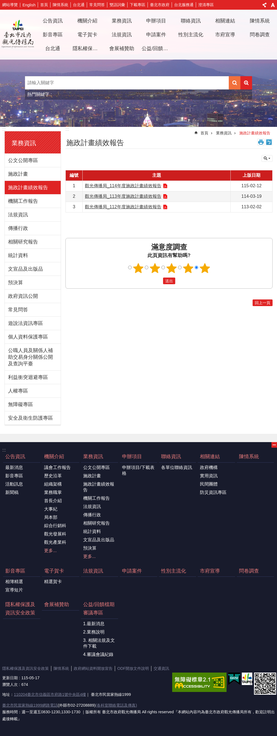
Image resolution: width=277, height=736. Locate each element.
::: (4, 129)
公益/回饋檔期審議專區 (99, 609)
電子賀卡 (54, 571)
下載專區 (137, 4)
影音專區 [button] (53, 34)
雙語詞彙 (117, 4)
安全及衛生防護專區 (30, 418)
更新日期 (10, 678)
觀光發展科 (55, 534)
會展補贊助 (121, 48)
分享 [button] (264, 5)
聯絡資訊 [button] (191, 21)
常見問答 (97, 4)
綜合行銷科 (55, 525)
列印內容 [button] (261, 142)
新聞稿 (12, 492)
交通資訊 (161, 668)
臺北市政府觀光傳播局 (17, 35)
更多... (50, 550)
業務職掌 (53, 492)
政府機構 (209, 467)
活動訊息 (14, 484)
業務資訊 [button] (122, 21)
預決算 (15, 282)
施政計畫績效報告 (28, 187)
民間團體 (209, 484)
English (28, 5)
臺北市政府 (159, 4)
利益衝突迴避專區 (28, 377)
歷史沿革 (53, 475)
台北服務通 (184, 4)
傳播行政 (18, 228)
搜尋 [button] (234, 82)
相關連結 (210, 456)
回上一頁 (262, 303)
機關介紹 (54, 456)
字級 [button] (273, 5)
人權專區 (18, 391)
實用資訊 (209, 475)
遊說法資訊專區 (25, 323)
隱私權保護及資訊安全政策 (88, 48)
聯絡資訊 (171, 456)
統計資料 (18, 255)
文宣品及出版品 (25, 269)
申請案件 (156, 34)
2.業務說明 (94, 632)
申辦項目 (132, 456)
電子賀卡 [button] (87, 34)
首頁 (44, 4)
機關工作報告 (23, 201)
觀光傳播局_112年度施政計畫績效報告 (123, 206)
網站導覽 (10, 4)
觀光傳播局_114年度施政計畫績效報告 (123, 185)
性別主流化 (190, 34)
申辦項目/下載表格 (138, 470)
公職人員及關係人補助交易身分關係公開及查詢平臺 (30, 357)
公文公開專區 (23, 160)
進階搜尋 (246, 82)
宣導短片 (14, 590)
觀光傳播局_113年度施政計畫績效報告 (123, 196)
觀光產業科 (55, 542)
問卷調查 (260, 34)
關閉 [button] (267, 158)
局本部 (50, 517)
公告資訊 (15, 456)
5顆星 (204, 268)
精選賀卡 (53, 581)
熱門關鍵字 (38, 94)
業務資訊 (24, 143)
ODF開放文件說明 (133, 668)
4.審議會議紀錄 (98, 654)
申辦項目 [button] (156, 21)
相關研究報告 (23, 242)
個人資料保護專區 (28, 337)
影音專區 (14, 475)
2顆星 (154, 268)
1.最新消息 (94, 623)
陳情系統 (60, 4)
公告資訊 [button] (53, 21)
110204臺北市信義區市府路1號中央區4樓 (50, 694)
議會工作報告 (57, 467)
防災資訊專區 (213, 492)
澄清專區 (206, 4)
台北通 (79, 4)
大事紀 (50, 509)
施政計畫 (18, 174)
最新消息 (14, 467)
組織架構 (53, 484)
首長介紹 (53, 500)
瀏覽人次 (10, 684)
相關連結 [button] (225, 21)
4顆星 (188, 268)
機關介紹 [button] (87, 21)
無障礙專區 (20, 404)
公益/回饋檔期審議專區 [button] (157, 48)
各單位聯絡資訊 (176, 467)
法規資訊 (122, 34)
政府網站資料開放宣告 (93, 668)
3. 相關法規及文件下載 (99, 643)
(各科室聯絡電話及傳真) (116, 705)
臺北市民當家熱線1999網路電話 (30, 705)
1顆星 (138, 268)
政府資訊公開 (23, 296)
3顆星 (171, 268)
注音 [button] (269, 142)
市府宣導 (225, 34)
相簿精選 (14, 581)
